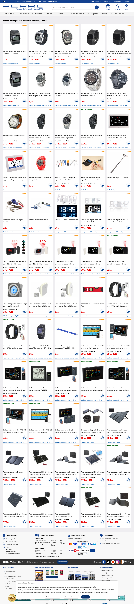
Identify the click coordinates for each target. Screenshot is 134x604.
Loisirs (49, 14)
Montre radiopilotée (34, 63)
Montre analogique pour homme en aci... (40, 105)
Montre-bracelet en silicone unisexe (39, 190)
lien (95, 587)
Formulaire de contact (12, 544)
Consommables (24, 14)
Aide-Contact (107, 1)
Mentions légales (9, 578)
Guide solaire (8, 588)
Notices (7, 586)
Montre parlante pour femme (11, 105)
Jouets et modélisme (77, 14)
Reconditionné (119, 14)
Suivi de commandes (95, 1)
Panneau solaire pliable (87, 442)
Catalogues (127, 1)
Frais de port (50, 1)
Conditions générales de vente (13, 576)
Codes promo (8, 583)
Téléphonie (94, 14)
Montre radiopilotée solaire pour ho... (91, 105)
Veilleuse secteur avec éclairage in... (39, 316)
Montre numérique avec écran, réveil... (118, 148)
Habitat (61, 14)
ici (107, 592)
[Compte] (117, 7)
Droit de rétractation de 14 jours (110, 538)
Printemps (105, 14)
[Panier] (126, 7)
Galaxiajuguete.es (107, 580)
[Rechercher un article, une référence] (75, 7)
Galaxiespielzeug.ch (107, 575)
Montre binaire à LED (87, 63)
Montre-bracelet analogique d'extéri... (13, 148)
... (129, 14)
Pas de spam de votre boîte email (111, 543)
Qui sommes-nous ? (10, 571)
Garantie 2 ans (106, 541)
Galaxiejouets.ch (106, 573)
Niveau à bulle (85, 316)
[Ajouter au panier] (24, 59)
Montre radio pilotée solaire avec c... (39, 148)
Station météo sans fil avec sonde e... (91, 358)
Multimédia (38, 14)
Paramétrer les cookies (71, 597)
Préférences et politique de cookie (14, 581)
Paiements (75, 538)
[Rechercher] (97, 7)
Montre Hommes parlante (10, 63)
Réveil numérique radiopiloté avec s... (14, 316)
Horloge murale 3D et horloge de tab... (66, 232)
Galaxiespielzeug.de (107, 570)
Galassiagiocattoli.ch (107, 578)
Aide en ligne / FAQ (11, 539)
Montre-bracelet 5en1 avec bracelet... (117, 105)
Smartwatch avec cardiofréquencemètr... (40, 358)
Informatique (9, 14)
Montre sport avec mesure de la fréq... (118, 316)
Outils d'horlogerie (60, 190)
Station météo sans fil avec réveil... (13, 274)
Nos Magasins (117, 1)
